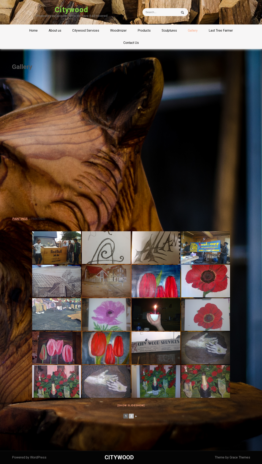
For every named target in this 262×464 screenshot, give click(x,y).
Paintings (20, 218)
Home (33, 30)
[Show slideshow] (131, 405)
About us (55, 30)
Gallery (193, 30)
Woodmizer (118, 30)
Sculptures (169, 30)
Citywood (71, 10)
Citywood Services (85, 30)
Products (144, 30)
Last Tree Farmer (221, 30)
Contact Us (131, 43)
